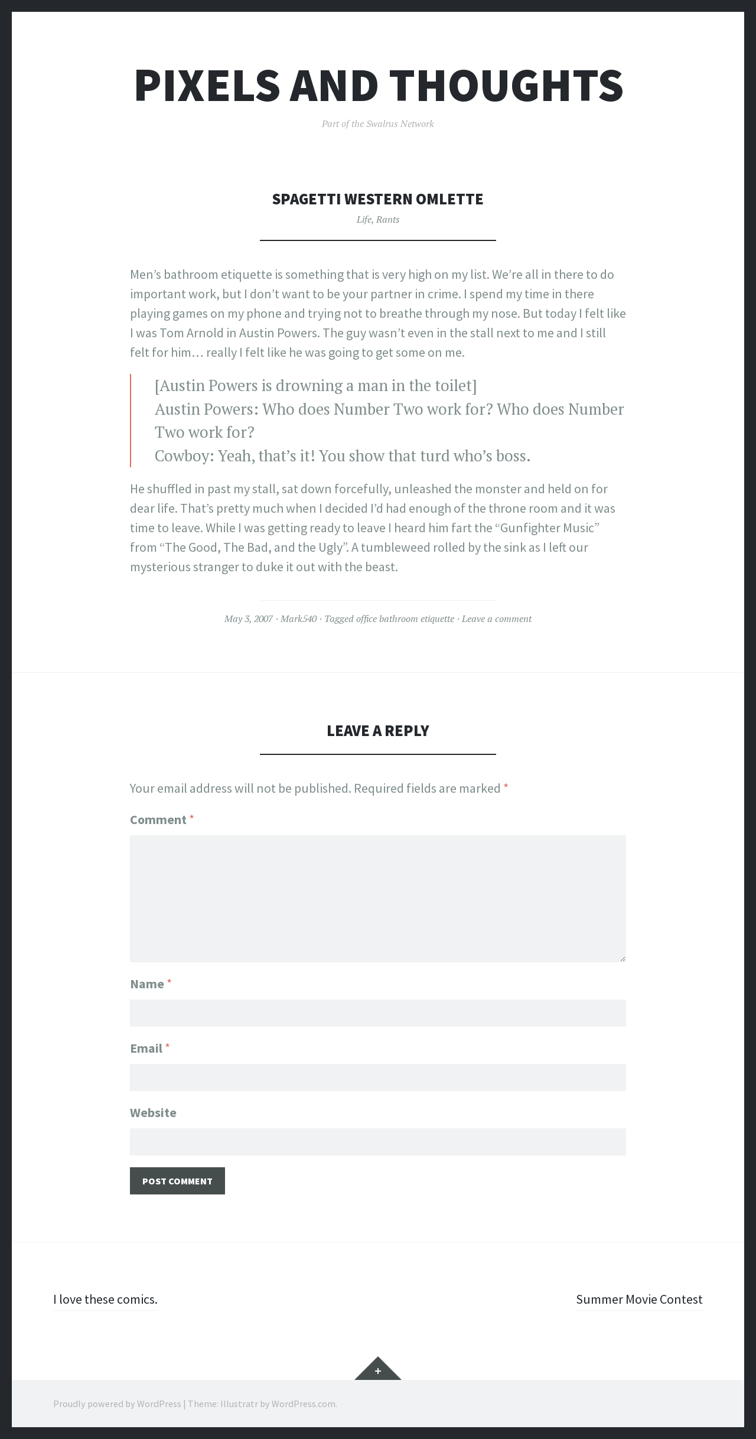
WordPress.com (303, 1403)
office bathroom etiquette (405, 618)
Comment (162, 819)
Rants (388, 219)
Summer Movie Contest (639, 1299)
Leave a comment (497, 618)
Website (153, 1112)
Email (150, 1048)
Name (151, 983)
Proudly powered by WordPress (117, 1403)
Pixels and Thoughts (378, 84)
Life (364, 219)
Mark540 (299, 618)
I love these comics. (105, 1299)
